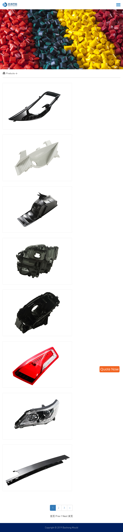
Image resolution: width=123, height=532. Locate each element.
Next (65, 516)
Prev (58, 516)
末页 (70, 516)
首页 (52, 516)
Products (10, 73)
